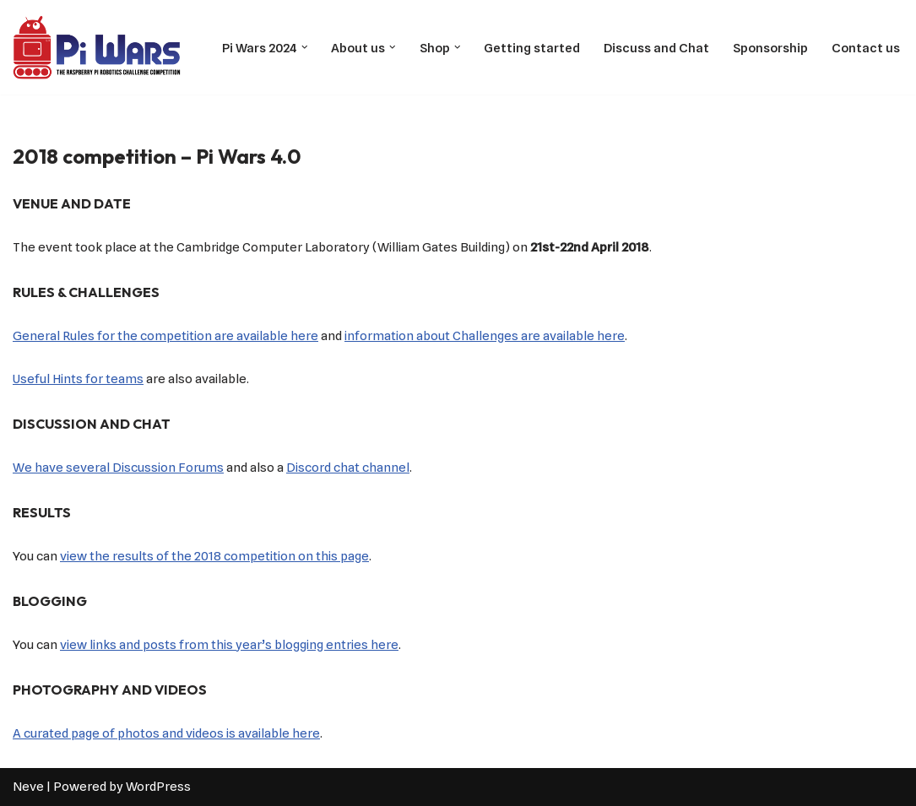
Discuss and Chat (656, 48)
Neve (28, 786)
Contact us (866, 48)
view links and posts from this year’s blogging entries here (229, 644)
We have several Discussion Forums (118, 467)
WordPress (158, 786)
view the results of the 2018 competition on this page (214, 556)
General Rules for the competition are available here (165, 335)
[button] (304, 47)
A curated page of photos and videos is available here (166, 733)
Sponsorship (770, 48)
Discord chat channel (347, 467)
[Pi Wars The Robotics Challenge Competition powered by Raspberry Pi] (97, 47)
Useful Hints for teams (78, 379)
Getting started (532, 48)
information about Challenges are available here (484, 335)
